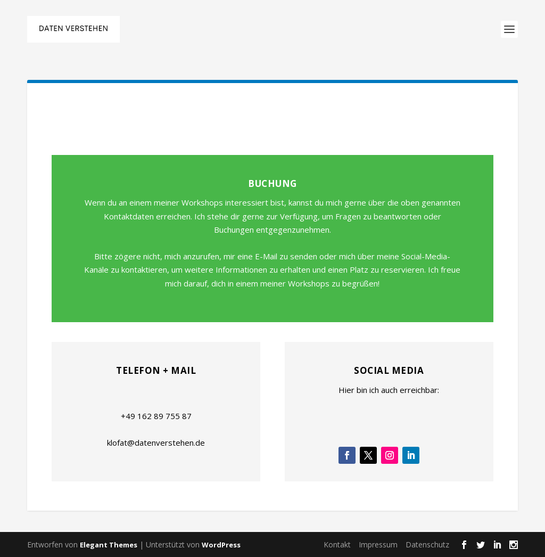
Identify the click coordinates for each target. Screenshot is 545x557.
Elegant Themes (108, 545)
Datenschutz (427, 544)
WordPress (221, 545)
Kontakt (337, 544)
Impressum (378, 544)
